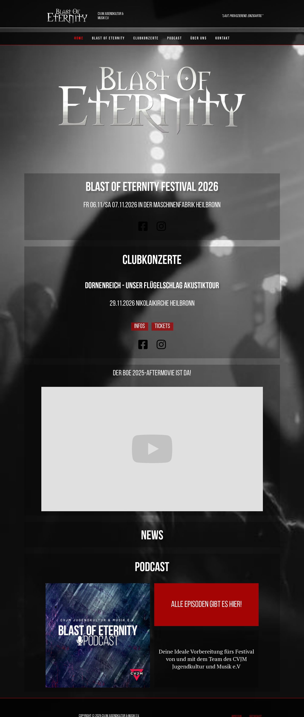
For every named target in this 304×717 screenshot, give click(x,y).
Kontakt (222, 38)
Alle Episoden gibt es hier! (206, 605)
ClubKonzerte (146, 38)
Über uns (198, 38)
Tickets (162, 326)
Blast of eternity (108, 38)
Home (79, 38)
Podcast (174, 38)
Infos (139, 326)
